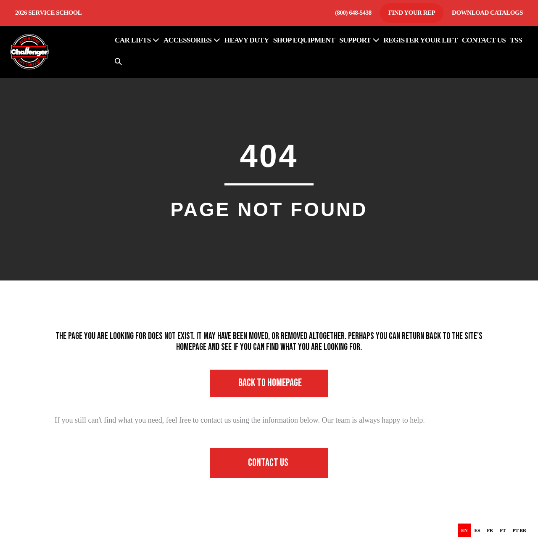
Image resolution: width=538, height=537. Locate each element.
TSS (516, 40)
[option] (477, 530)
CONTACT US (484, 40)
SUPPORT (359, 40)
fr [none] (490, 530)
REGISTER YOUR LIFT (420, 40)
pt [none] (503, 530)
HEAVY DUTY (246, 40)
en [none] (464, 530)
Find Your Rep (411, 12)
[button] (118, 63)
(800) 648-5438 (353, 12)
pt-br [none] (519, 530)
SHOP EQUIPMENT (304, 40)
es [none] (477, 530)
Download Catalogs (487, 12)
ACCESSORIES (192, 40)
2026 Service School (48, 12)
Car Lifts (137, 40)
